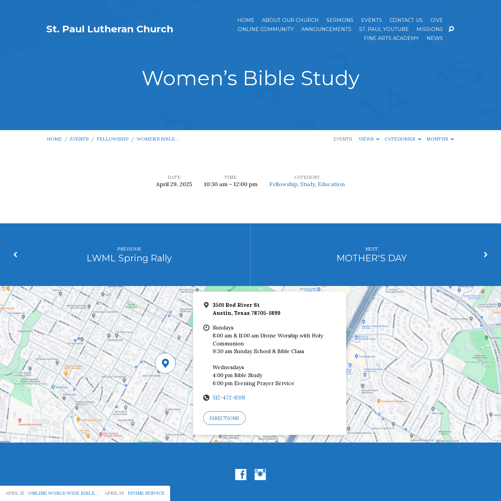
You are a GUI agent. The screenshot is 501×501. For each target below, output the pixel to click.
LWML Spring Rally (129, 258)
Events (371, 20)
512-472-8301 (229, 397)
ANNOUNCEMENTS (326, 29)
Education (331, 184)
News (435, 38)
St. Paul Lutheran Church (109, 29)
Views (369, 139)
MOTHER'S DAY (371, 258)
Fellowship (113, 139)
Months (440, 139)
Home (245, 20)
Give (436, 20)
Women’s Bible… (158, 139)
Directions (224, 418)
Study (307, 184)
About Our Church (290, 20)
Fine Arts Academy (391, 38)
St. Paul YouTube (384, 29)
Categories (403, 139)
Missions (429, 29)
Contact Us (406, 20)
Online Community (266, 29)
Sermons (339, 20)
